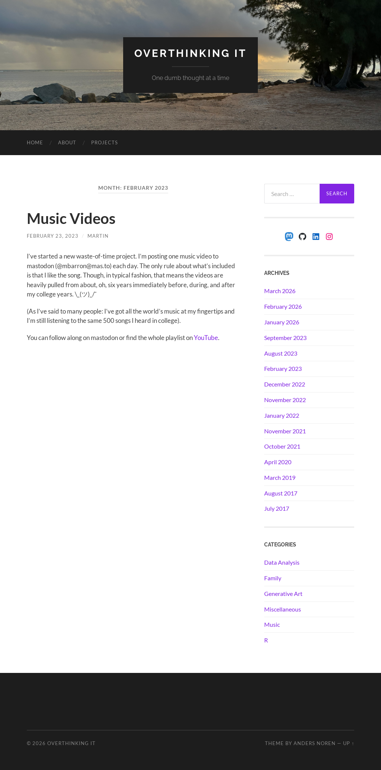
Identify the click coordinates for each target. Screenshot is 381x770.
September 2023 (285, 337)
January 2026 (281, 321)
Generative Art (283, 593)
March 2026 (279, 290)
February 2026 (283, 306)
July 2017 (276, 508)
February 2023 (283, 368)
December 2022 (284, 384)
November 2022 (285, 399)
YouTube (206, 337)
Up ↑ (348, 743)
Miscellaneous (282, 609)
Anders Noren (315, 743)
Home (35, 142)
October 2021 (282, 446)
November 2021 (285, 430)
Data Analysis (282, 562)
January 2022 (281, 415)
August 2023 (280, 353)
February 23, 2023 (53, 236)
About (67, 142)
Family (272, 577)
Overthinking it (190, 53)
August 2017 (280, 493)
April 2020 (277, 461)
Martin (98, 236)
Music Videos (71, 218)
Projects (104, 142)
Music (272, 624)
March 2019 (279, 477)
